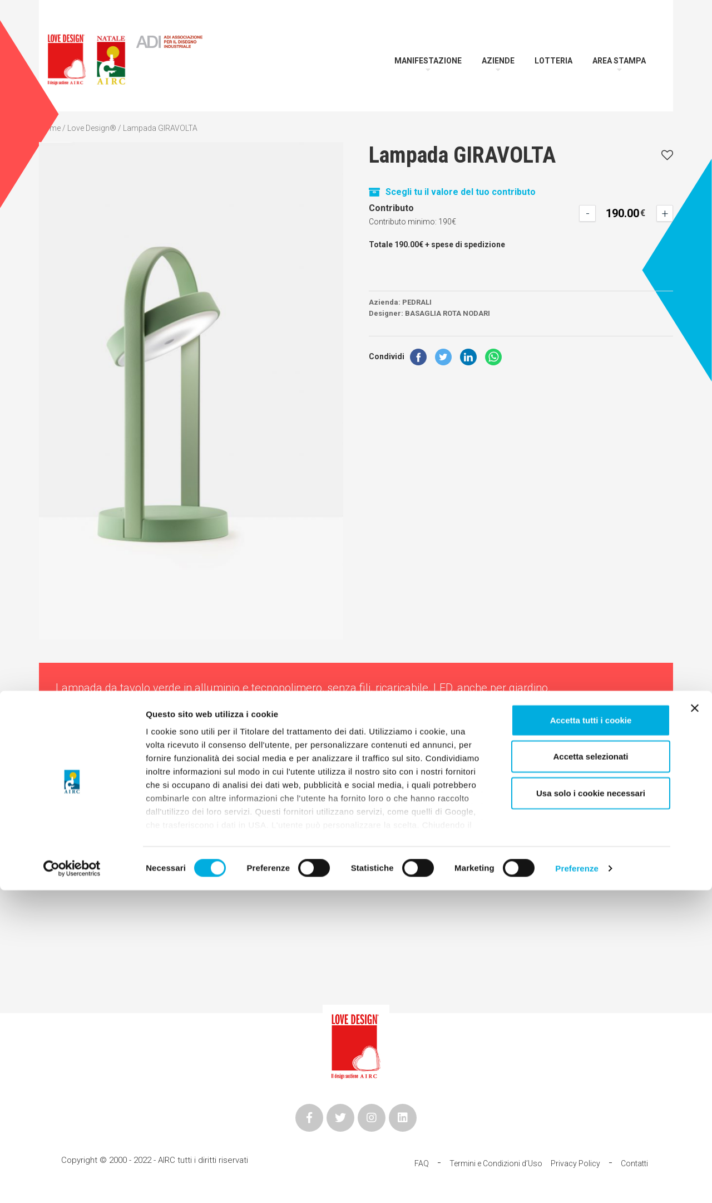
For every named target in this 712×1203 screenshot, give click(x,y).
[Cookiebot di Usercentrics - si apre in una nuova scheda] (72, 1181)
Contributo (391, 208)
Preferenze (577, 1181)
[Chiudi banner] (695, 1021)
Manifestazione (428, 60)
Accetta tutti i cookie (591, 1033)
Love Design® (91, 128)
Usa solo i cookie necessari (590, 1106)
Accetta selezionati (590, 1069)
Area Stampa (619, 60)
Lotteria (553, 60)
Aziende (498, 60)
